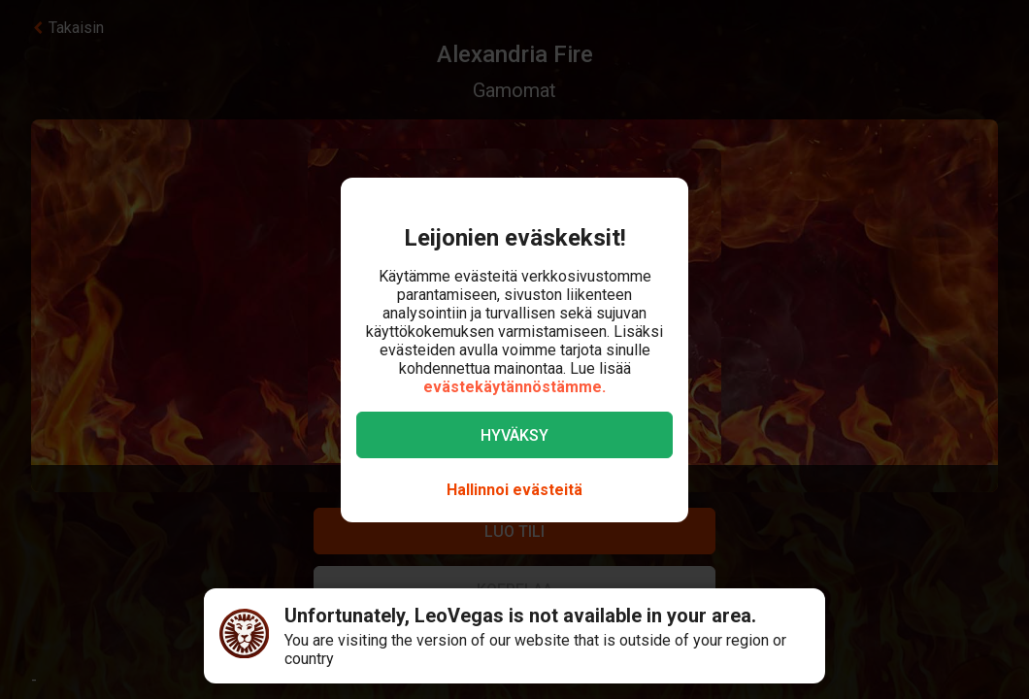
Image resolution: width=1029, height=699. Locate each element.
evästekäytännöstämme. (514, 387)
